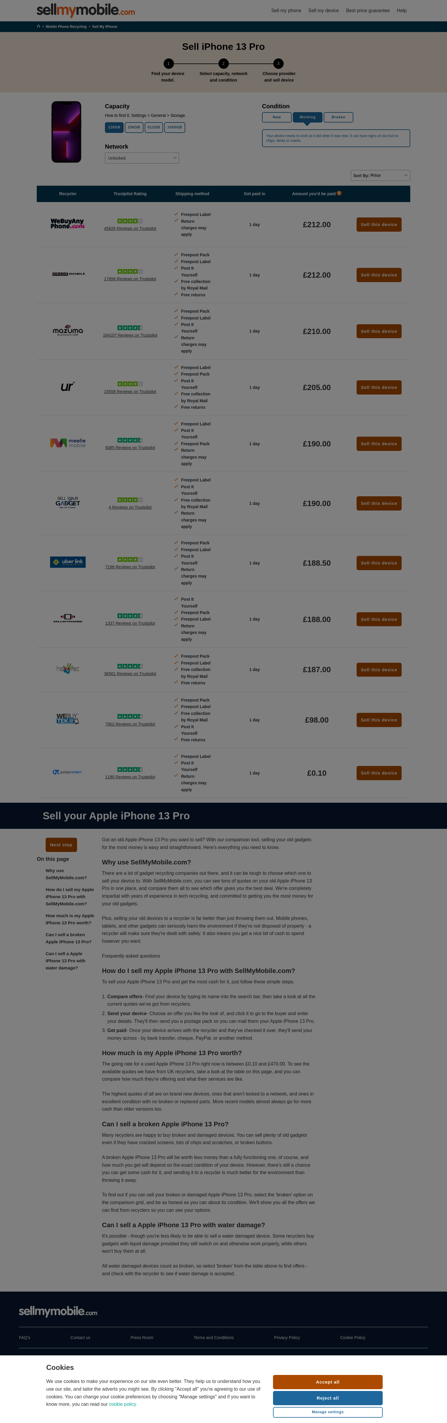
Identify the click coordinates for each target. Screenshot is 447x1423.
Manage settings (328, 1412)
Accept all (328, 1381)
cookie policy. (123, 1404)
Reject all (328, 1397)
